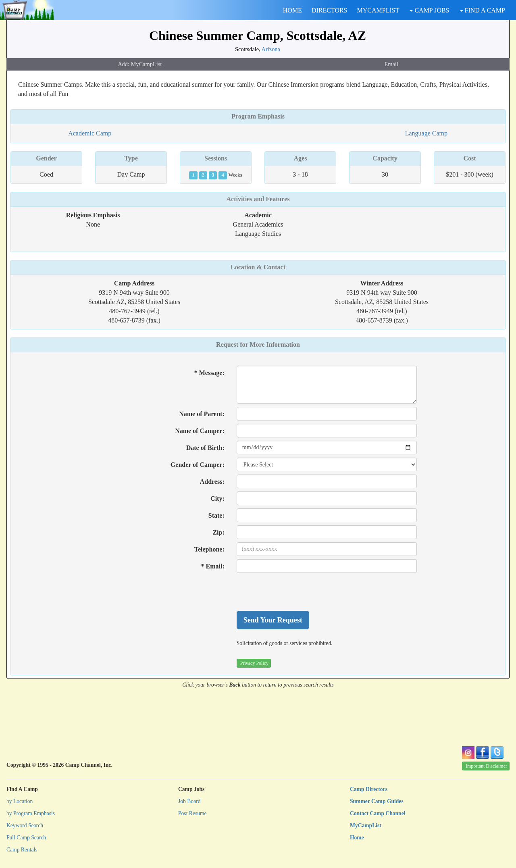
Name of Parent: (202, 413)
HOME (292, 10)
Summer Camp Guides (377, 801)
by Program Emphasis (30, 813)
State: (216, 515)
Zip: (218, 532)
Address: (212, 481)
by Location (19, 801)
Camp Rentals (21, 850)
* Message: (209, 372)
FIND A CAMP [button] (482, 10)
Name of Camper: (200, 430)
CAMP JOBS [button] (429, 10)
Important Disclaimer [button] (486, 766)
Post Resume (192, 813)
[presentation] (298, 592)
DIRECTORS (329, 10)
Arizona (271, 49)
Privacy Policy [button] (254, 663)
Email (391, 64)
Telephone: (209, 549)
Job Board (189, 801)
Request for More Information (258, 344)
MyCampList (365, 825)
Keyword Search (24, 825)
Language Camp (426, 133)
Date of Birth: (205, 447)
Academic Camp (89, 133)
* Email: (213, 566)
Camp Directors (368, 789)
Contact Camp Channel (377, 813)
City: (217, 498)
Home (357, 838)
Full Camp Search (26, 838)
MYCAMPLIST (378, 10)
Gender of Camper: (198, 464)
